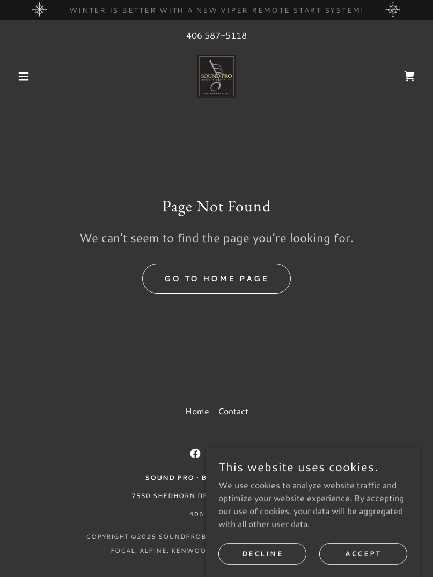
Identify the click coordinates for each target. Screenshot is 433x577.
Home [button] (197, 411)
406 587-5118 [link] (216, 35)
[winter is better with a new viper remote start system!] (216, 10)
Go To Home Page (216, 278)
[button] (43, 76)
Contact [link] (233, 411)
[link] (216, 76)
